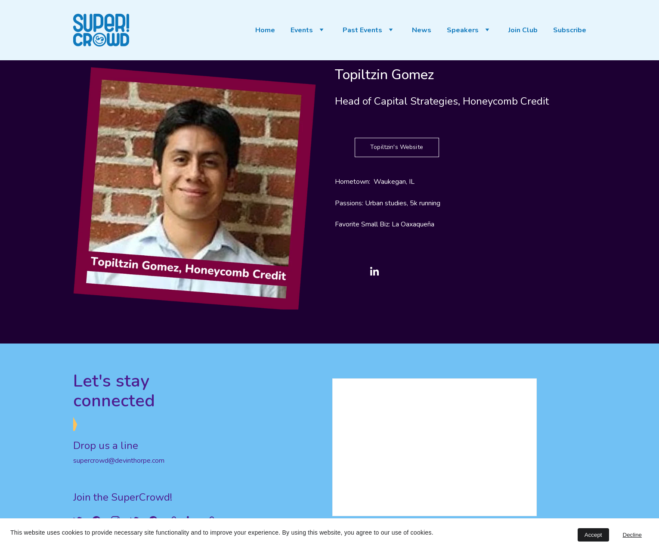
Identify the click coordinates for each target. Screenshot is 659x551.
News (421, 30)
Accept (593, 535)
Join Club (523, 30)
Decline (632, 535)
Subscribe (569, 30)
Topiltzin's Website (396, 147)
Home (265, 30)
